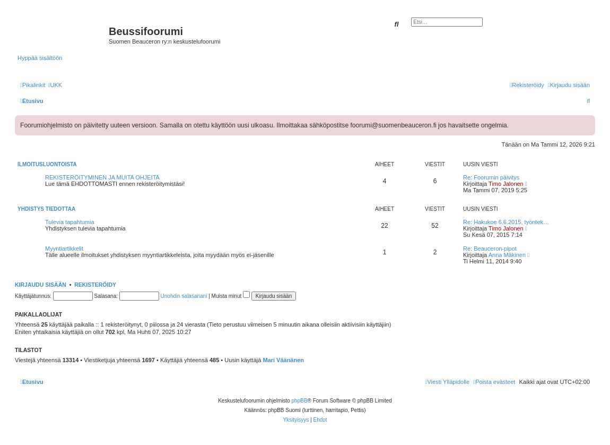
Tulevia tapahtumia (69, 222)
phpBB (300, 401)
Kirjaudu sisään (40, 284)
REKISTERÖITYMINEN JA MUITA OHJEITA (102, 177)
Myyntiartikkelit (64, 248)
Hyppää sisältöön (40, 58)
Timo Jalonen (506, 184)
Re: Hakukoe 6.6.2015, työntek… (506, 222)
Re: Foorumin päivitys (491, 177)
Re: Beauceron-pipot (490, 248)
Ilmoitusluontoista (47, 164)
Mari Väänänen (283, 360)
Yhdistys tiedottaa (46, 209)
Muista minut (231, 296)
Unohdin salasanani (184, 296)
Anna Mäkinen (507, 255)
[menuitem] (55, 85)
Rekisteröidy (95, 284)
